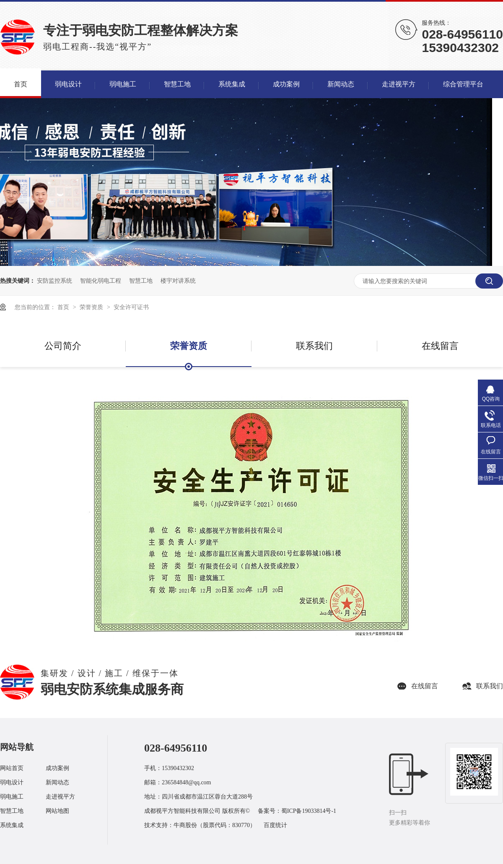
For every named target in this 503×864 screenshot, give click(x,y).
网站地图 (57, 811)
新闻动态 (57, 782)
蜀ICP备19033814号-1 (308, 811)
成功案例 (57, 768)
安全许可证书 (131, 307)
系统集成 (11, 825)
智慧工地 (141, 280)
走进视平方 (60, 797)
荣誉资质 (92, 307)
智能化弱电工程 (100, 280)
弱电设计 (11, 782)
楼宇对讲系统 (178, 280)
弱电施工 (11, 797)
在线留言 (440, 346)
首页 (64, 307)
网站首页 (11, 768)
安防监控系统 (54, 280)
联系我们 (314, 346)
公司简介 (62, 346)
